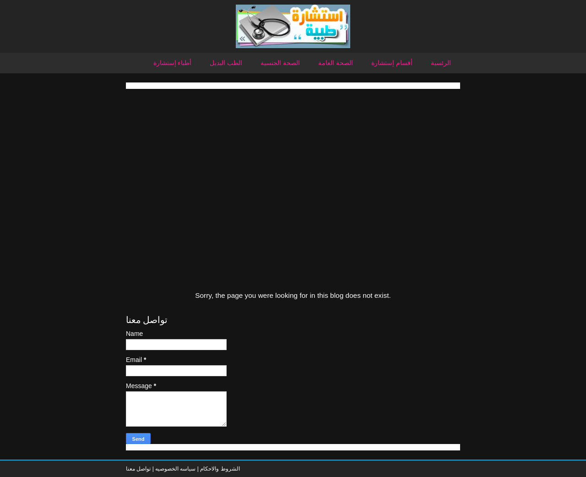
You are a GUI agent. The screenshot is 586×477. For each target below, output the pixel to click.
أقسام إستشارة (391, 62)
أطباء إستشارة (172, 62)
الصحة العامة (335, 62)
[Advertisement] (293, 153)
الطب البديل (226, 62)
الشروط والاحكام (219, 469)
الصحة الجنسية (280, 62)
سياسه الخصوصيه (175, 469)
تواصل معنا (138, 469)
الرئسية (441, 62)
